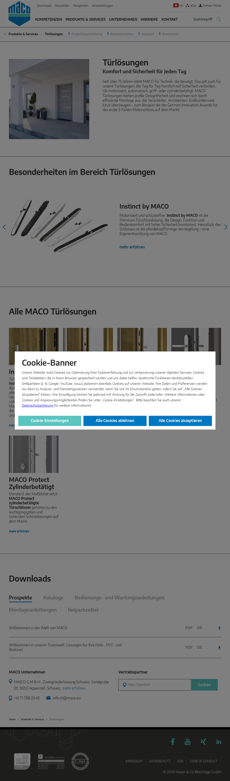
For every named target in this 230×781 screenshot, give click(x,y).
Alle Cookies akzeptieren (180, 421)
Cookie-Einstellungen (50, 421)
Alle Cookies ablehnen (115, 421)
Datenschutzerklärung (37, 405)
